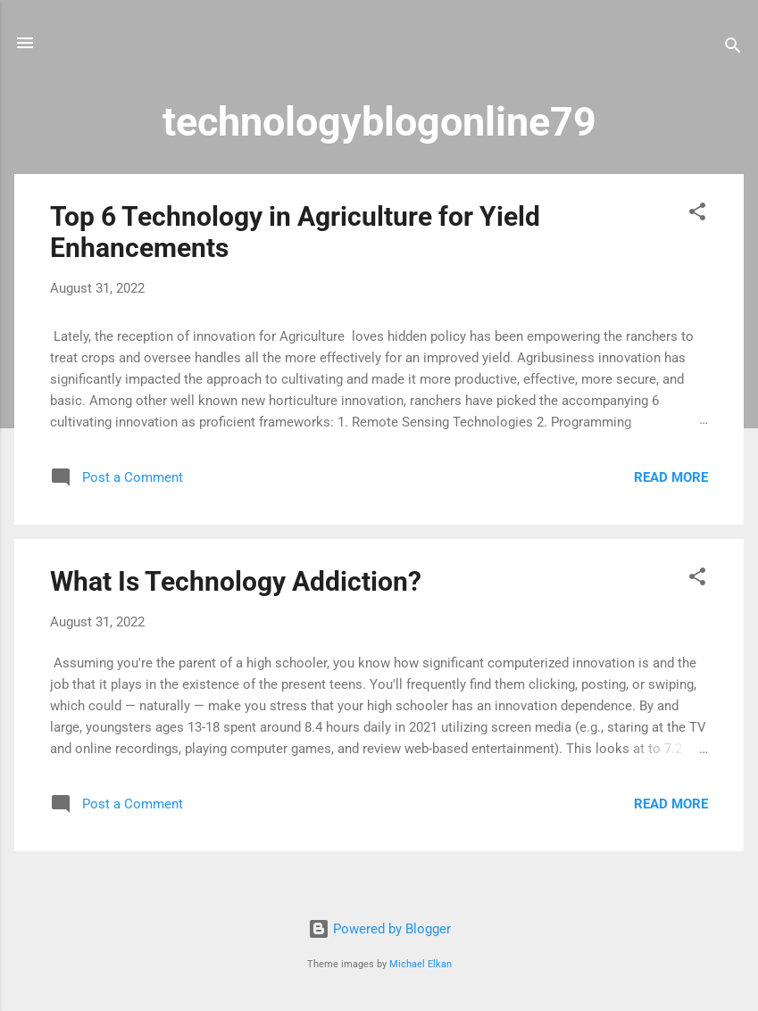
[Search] (733, 48)
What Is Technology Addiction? (235, 581)
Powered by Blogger (379, 929)
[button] (697, 214)
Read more (671, 477)
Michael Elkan (420, 964)
